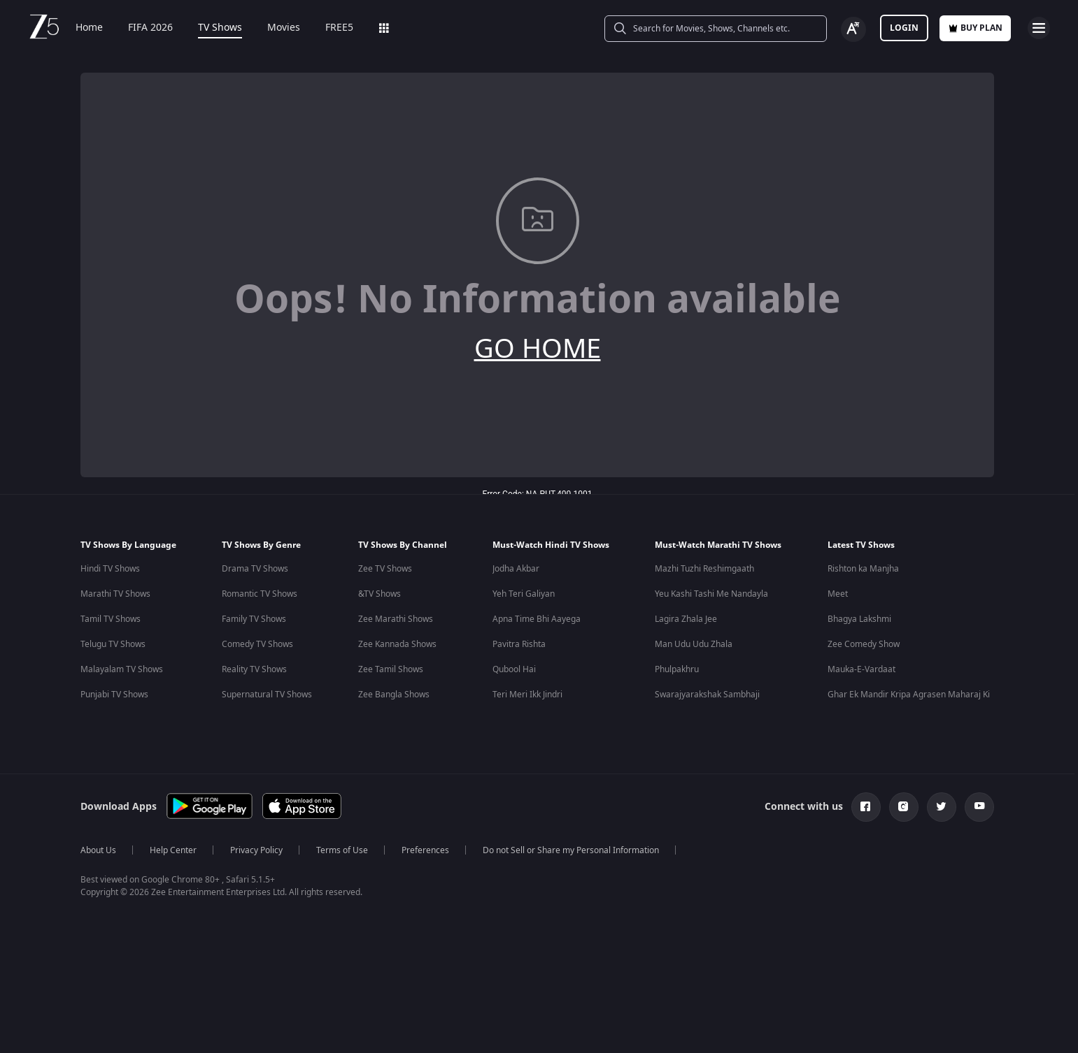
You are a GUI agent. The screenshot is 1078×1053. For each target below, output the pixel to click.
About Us (98, 850)
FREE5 (339, 28)
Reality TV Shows (254, 669)
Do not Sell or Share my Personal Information (571, 850)
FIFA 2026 (150, 28)
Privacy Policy (256, 850)
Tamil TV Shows (110, 619)
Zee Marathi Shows (395, 619)
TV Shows (220, 28)
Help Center (173, 850)
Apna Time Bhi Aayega (536, 619)
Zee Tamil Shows (390, 669)
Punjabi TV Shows (114, 694)
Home (89, 28)
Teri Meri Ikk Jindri (527, 694)
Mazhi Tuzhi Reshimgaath (704, 568)
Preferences (425, 850)
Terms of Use (342, 850)
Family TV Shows (254, 619)
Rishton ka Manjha (863, 568)
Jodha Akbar (515, 568)
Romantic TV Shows (259, 594)
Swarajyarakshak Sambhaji (707, 694)
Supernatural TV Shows (267, 694)
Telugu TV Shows (113, 644)
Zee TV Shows (385, 568)
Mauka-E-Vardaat (861, 669)
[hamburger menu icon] (1039, 28)
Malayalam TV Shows (121, 669)
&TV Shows (379, 594)
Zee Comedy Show (864, 644)
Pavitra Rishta (519, 644)
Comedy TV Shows (257, 644)
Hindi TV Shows (110, 568)
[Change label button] (853, 29)
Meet (838, 594)
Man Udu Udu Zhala (693, 644)
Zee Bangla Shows (394, 694)
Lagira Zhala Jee (686, 619)
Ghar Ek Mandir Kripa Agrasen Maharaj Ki (909, 694)
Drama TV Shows (255, 568)
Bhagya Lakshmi (859, 619)
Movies (283, 28)
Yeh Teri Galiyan (523, 594)
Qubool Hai (514, 669)
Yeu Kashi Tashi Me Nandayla (711, 594)
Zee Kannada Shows (397, 644)
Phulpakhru (677, 669)
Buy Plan (975, 28)
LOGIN (904, 28)
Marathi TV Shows (115, 594)
